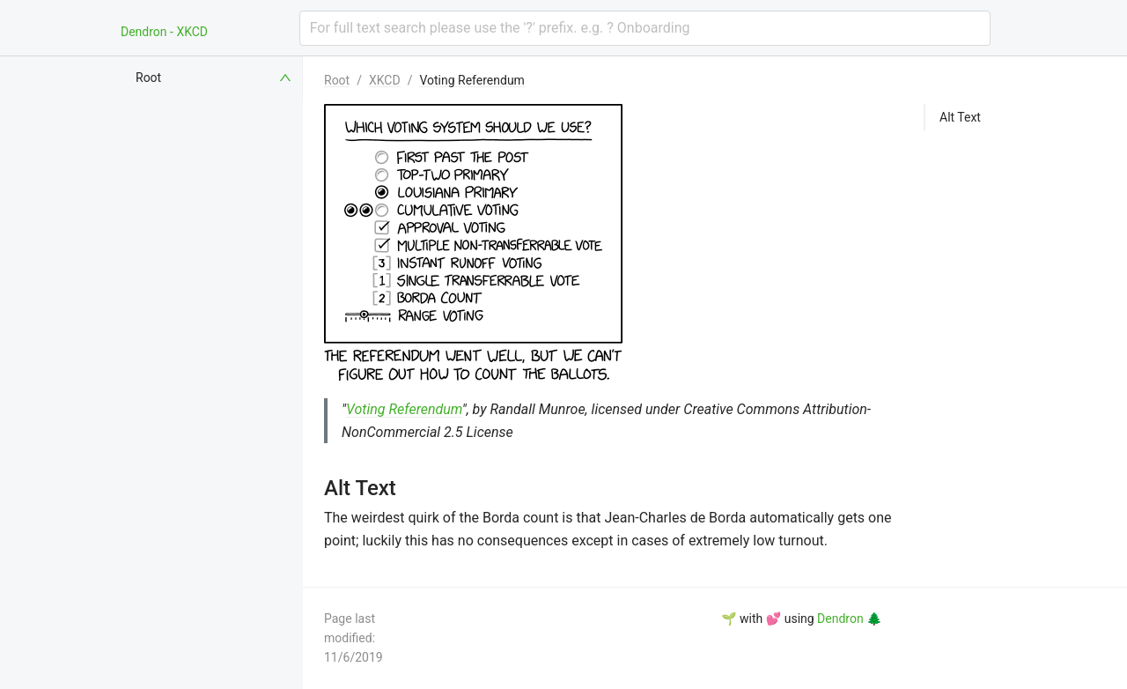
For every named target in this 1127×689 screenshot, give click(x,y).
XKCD (385, 80)
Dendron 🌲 (849, 618)
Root (337, 80)
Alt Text (960, 117)
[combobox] (645, 28)
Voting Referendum (471, 80)
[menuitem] (215, 77)
